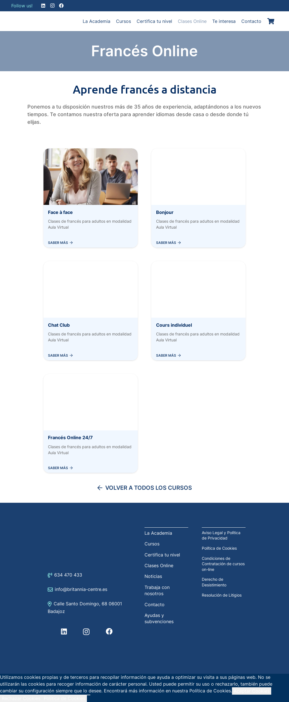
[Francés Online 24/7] (90, 377)
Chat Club (59, 325)
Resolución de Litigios (222, 595)
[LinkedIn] (43, 5)
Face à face (60, 212)
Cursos (151, 544)
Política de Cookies (219, 548)
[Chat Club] (90, 264)
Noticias (153, 576)
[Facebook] (61, 5)
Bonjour (165, 212)
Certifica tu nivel (162, 555)
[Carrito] (271, 21)
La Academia (158, 533)
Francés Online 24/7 (70, 437)
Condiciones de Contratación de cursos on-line (223, 564)
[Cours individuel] (198, 264)
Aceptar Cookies (252, 691)
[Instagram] (52, 5)
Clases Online (158, 565)
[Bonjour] (198, 152)
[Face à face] (90, 152)
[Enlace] (25, 21)
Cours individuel (174, 325)
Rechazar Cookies (21, 698)
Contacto (154, 604)
